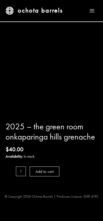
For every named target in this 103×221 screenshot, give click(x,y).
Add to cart (44, 171)
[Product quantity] (21, 171)
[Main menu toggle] (92, 10)
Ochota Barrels (40, 10)
